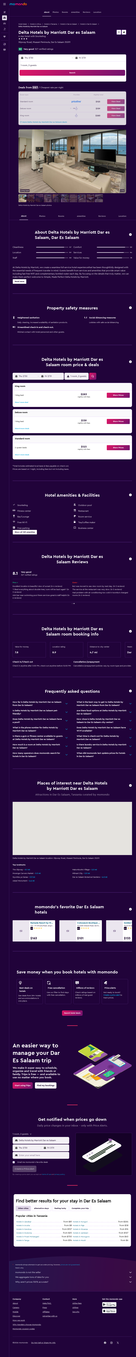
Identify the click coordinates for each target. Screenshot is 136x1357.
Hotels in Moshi (79, 1240)
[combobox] (43, 1140)
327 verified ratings (44, 49)
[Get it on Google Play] (109, 1304)
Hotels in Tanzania (51, 24)
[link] (72, 1013)
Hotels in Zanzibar (24, 1222)
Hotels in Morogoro (81, 1237)
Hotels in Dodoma (24, 1233)
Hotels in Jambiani (80, 1233)
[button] (4, 4)
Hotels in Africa (36, 24)
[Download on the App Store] (109, 1310)
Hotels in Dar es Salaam (69, 24)
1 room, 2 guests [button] (29, 65)
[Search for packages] (4, 29)
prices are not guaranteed (70, 1264)
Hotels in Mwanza (80, 1229)
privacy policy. (60, 1174)
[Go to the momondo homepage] (18, 4)
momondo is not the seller (74, 1272)
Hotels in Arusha (23, 1225)
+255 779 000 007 (27, 45)
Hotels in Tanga (23, 1240)
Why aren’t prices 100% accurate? (74, 1282)
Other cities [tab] (24, 1208)
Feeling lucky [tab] (61, 1208)
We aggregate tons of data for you (74, 1277)
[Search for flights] (4, 12)
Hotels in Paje (79, 1225)
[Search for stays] (4, 17)
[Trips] (4, 36)
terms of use (47, 1174)
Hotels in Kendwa (24, 1229)
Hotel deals (23, 24)
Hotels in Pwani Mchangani (28, 1237)
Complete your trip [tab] (80, 1208)
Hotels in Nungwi (80, 1222)
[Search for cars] (4, 23)
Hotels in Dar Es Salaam (89, 24)
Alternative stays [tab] (42, 1208)
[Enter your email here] (43, 1155)
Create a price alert (112, 995)
